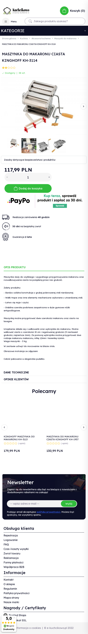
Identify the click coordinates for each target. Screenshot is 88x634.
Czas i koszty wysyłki (16, 549)
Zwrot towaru (12, 553)
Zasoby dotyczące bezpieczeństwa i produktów (29, 159)
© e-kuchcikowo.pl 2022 (59, 627)
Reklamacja (11, 558)
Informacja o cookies (28, 627)
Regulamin (10, 588)
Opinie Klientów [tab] (16, 379)
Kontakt (8, 579)
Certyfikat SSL (18, 620)
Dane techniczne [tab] (16, 372)
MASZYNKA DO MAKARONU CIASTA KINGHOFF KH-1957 (62, 438)
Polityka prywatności (16, 593)
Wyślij (68, 503)
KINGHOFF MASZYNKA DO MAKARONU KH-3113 (19, 438)
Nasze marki (11, 602)
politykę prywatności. (49, 512)
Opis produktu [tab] (15, 267)
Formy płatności (13, 562)
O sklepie (9, 584)
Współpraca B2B (14, 567)
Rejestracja (11, 535)
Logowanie (11, 540)
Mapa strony (11, 597)
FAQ (6, 544)
